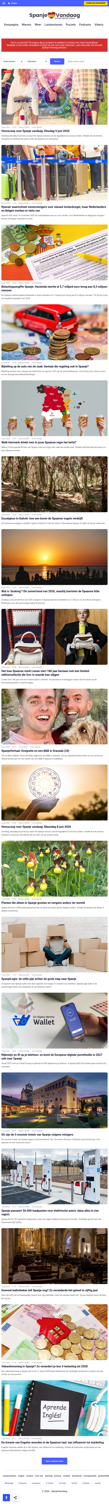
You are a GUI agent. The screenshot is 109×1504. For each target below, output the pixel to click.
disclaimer (77, 1476)
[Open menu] (3, 3)
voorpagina (11, 24)
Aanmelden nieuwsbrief (96, 3)
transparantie (90, 1476)
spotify (97, 1483)
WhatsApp (9, 1483)
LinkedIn (86, 1483)
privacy (57, 1476)
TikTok (74, 1483)
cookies (66, 1476)
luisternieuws (53, 24)
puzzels (71, 24)
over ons (39, 1476)
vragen (21, 1476)
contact (29, 1476)
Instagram (36, 1483)
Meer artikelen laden (54, 1461)
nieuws (26, 24)
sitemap (49, 1476)
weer (38, 24)
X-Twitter (49, 1483)
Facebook (23, 1483)
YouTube (62, 1483)
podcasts (85, 24)
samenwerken (9, 1476)
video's (98, 24)
